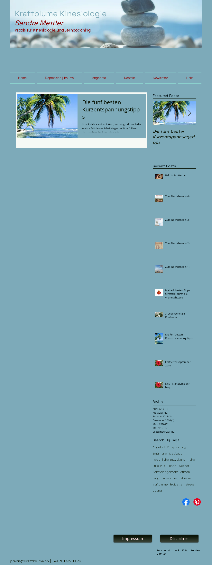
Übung (157, 491)
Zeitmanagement (165, 472)
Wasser (184, 466)
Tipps (172, 466)
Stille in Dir (159, 466)
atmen (185, 472)
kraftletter (176, 484)
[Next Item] (189, 113)
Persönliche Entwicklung (169, 460)
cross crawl (169, 478)
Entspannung (176, 447)
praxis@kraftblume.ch (29, 561)
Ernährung (160, 454)
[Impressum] (133, 538)
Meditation (176, 454)
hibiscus (185, 478)
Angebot (159, 447)
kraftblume (160, 484)
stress (190, 484)
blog (156, 478)
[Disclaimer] (179, 538)
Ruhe (191, 460)
